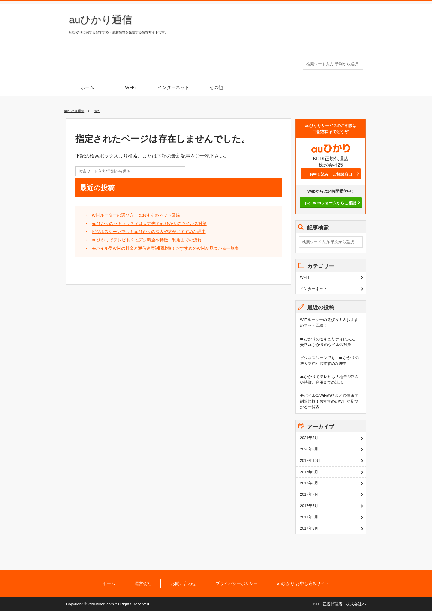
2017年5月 (309, 517)
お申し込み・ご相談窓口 (330, 174)
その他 (216, 87)
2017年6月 (309, 505)
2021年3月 (309, 437)
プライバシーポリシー (237, 583)
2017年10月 (310, 460)
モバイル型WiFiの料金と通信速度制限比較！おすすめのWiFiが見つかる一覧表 (165, 248)
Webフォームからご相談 (334, 203)
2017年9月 (309, 472)
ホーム (87, 87)
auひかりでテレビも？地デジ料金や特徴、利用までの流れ (147, 240)
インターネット (173, 87)
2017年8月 (309, 483)
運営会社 (143, 583)
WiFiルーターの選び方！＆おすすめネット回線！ (138, 215)
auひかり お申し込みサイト (303, 583)
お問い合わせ (183, 583)
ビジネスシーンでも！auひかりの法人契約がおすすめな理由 (149, 231)
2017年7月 (309, 494)
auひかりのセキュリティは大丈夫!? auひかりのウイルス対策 (149, 223)
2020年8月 (309, 449)
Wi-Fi (130, 87)
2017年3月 (309, 528)
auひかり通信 (100, 19)
